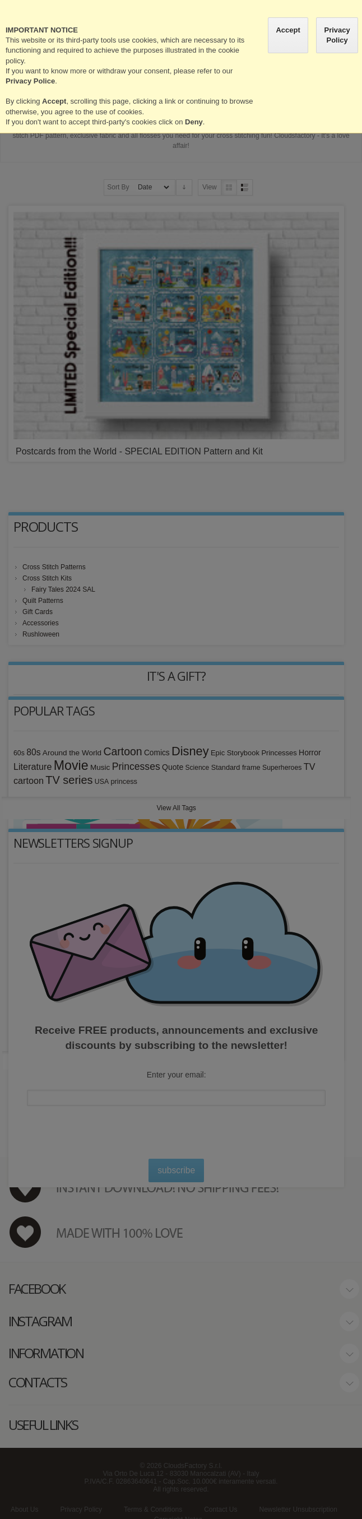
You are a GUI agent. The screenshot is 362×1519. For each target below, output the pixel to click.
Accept (288, 30)
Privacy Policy (337, 35)
